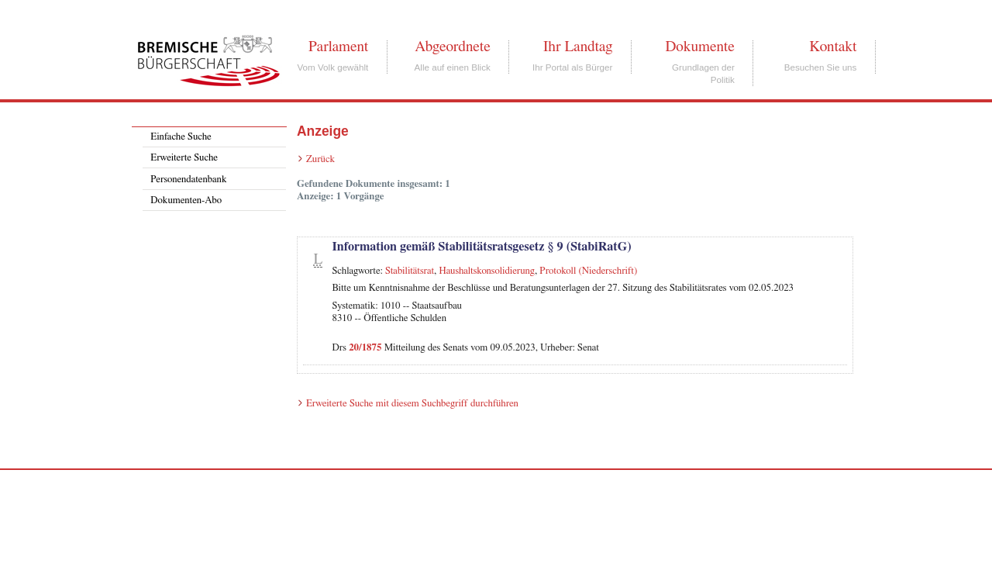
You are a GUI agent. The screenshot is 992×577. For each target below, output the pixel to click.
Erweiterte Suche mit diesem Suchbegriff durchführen (412, 404)
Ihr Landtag (577, 46)
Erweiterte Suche (184, 158)
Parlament (338, 46)
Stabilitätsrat (409, 271)
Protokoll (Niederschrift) (588, 271)
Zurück (320, 159)
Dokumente (699, 46)
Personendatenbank (188, 179)
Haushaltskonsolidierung (487, 271)
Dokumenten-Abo (186, 200)
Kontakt (832, 46)
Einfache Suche (180, 137)
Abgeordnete (453, 46)
